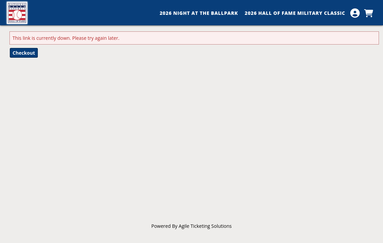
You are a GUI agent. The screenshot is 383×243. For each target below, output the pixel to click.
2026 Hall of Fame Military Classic (295, 13)
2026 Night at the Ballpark (199, 13)
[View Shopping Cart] (368, 13)
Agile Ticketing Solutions (205, 226)
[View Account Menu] (355, 13)
